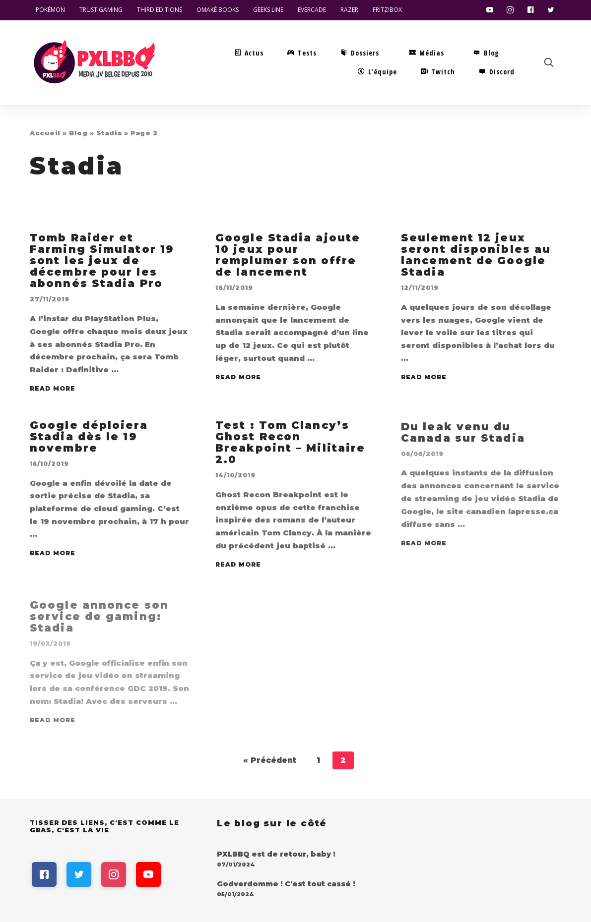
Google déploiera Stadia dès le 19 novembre (89, 446)
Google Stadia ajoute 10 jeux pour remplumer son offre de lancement (287, 258)
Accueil (45, 133)
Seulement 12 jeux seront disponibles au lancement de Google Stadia (476, 258)
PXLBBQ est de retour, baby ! (276, 854)
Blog (78, 133)
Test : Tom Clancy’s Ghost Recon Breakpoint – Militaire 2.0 (290, 452)
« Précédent (269, 760)
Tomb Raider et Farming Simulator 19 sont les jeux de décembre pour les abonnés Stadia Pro (102, 262)
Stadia (109, 133)
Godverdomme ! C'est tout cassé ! (286, 883)
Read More (52, 390)
